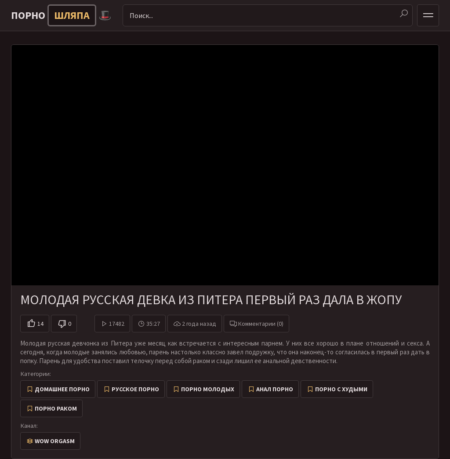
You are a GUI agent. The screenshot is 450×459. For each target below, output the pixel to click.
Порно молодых (207, 389)
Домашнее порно (62, 389)
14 (40, 324)
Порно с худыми (341, 389)
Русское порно (135, 389)
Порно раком (56, 408)
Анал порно (274, 389)
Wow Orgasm (55, 441)
